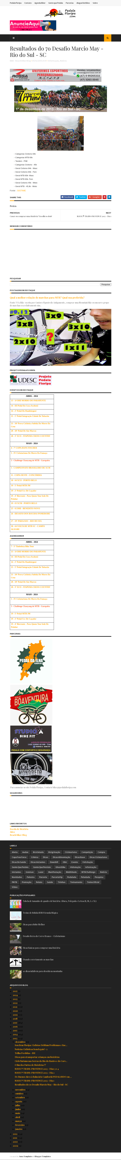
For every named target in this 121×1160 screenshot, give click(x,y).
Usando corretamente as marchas (38, 959)
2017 (15, 1022)
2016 (15, 1026)
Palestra (30, 877)
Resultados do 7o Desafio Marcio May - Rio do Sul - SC (41, 1084)
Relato (39, 882)
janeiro (19, 1129)
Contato (28, 3)
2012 (15, 1134)
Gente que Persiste (42, 867)
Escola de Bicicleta (19, 829)
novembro (20, 1089)
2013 (15, 1038)
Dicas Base (80, 857)
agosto (19, 1101)
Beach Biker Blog (18, 835)
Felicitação (88, 862)
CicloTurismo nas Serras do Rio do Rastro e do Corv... (41, 1061)
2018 (15, 1018)
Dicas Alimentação (61, 857)
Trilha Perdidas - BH (25, 1053)
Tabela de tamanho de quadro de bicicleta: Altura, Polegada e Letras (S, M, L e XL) (60, 901)
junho (18, 1109)
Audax (25, 852)
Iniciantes (16, 872)
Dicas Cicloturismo (98, 857)
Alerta (15, 852)
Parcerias (70, 3)
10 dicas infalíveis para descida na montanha (42, 971)
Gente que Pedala (55, 3)
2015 (15, 1030)
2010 (15, 1141)
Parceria (43, 877)
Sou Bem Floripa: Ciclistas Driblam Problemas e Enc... (41, 1045)
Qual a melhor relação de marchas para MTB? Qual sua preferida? (47, 297)
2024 (15, 995)
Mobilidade (71, 872)
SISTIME (21, 190)
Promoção (26, 882)
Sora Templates (25, 1156)
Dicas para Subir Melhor (34, 924)
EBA (65, 862)
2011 (15, 1137)
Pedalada (71, 877)
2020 (15, 1011)
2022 (15, 1003)
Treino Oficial (93, 882)
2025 (15, 991)
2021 (15, 1006)
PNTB (14, 882)
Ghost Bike (60, 867)
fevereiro (20, 1125)
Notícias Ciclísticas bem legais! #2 (31, 1049)
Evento (74, 862)
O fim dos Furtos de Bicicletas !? (30, 1065)
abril (17, 1117)
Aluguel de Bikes (83, 3)
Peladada (85, 877)
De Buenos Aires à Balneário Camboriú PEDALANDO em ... (43, 1076)
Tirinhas (61, 882)
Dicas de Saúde (19, 862)
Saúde (50, 882)
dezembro (20, 1042)
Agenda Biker (40, 3)
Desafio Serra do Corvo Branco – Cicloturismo (44, 936)
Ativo (12, 832)
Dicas (45, 857)
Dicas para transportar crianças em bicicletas (37, 1057)
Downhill (54, 862)
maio (18, 1113)
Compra (101, 852)
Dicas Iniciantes (38, 862)
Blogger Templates (43, 1156)
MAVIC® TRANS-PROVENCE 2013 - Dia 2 (34, 1072)
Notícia (63, 61)
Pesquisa (99, 877)
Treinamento (76, 882)
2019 (15, 1014)
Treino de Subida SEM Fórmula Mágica (40, 912)
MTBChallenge (88, 872)
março (18, 1121)
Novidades (17, 877)
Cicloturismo (71, 852)
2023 (15, 999)
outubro (19, 1093)
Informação (53, 61)
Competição (87, 852)
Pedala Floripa (15, 3)
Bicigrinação (54, 852)
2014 (15, 1034)
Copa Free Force (19, 857)
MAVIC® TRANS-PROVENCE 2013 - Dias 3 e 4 (37, 1069)
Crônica (34, 857)
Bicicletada (38, 852)
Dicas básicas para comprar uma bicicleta (41, 947)
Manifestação (54, 872)
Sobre (95, 3)
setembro (20, 1097)
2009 (16, 1145)
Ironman (30, 872)
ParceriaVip (57, 877)
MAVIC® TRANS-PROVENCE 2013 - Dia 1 (34, 1080)
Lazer (40, 872)
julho (18, 1105)
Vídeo (14, 887)
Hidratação (75, 867)
